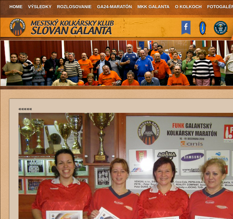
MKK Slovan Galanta (61, 27)
